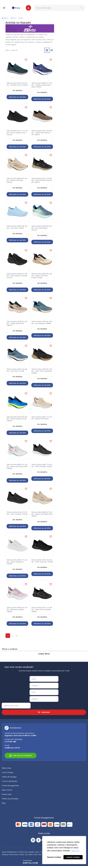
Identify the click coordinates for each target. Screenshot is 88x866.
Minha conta (6, 768)
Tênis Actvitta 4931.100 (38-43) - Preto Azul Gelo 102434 (42, 561)
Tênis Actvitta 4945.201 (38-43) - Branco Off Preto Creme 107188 (41, 276)
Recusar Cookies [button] (54, 857)
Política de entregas (9, 777)
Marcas (13, 18)
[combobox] (59, 8)
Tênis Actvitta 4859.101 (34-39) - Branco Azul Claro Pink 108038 (17, 466)
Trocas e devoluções (9, 781)
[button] (26, 60)
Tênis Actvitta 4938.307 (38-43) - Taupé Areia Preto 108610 (17, 323)
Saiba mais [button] (75, 851)
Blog (3, 803)
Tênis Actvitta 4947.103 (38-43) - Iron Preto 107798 (17, 370)
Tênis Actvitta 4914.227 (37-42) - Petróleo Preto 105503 (17, 84)
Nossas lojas (6, 794)
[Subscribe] (44, 712)
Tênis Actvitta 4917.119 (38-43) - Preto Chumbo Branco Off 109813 (41, 180)
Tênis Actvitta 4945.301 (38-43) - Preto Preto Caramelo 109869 (41, 371)
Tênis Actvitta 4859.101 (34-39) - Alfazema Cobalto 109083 (17, 609)
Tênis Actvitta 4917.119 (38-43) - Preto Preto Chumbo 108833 (41, 609)
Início (6, 18)
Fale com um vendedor (20, 755)
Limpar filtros (44, 654)
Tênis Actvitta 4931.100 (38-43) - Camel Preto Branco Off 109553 (41, 133)
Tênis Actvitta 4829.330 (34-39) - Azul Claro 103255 (17, 227)
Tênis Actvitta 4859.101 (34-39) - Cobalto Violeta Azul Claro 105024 (41, 85)
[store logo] (16, 8)
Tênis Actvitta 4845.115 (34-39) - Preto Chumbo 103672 (41, 466)
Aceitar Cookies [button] (73, 857)
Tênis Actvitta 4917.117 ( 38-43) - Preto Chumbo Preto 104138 (17, 133)
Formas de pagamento (10, 785)
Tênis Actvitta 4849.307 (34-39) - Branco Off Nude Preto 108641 (42, 514)
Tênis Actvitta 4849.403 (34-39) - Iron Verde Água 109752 (41, 228)
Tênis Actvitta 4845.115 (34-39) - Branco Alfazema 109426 (17, 562)
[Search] (81, 8)
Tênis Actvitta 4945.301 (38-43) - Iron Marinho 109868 (41, 322)
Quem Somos (7, 790)
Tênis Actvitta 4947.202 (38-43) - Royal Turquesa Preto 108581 (17, 419)
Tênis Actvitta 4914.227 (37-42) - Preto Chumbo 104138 (17, 513)
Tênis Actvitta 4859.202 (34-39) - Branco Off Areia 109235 (17, 180)
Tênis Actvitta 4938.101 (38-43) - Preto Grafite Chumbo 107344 (17, 276)
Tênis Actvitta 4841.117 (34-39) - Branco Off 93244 (41, 418)
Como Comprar (7, 772)
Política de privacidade (10, 799)
